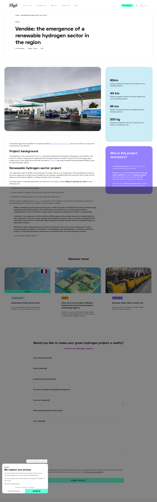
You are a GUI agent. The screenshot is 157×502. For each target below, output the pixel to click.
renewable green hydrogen (60, 143)
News (54, 5)
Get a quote (127, 5)
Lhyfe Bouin (38, 201)
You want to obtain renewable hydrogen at (51, 389)
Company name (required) (44, 379)
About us (27, 5)
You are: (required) (41, 400)
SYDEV (40, 156)
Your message (39, 421)
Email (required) (40, 368)
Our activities (41, 5)
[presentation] (49, 459)
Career (76, 5)
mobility (53, 160)
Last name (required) (42, 357)
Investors (65, 5)
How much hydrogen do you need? (48, 410)
